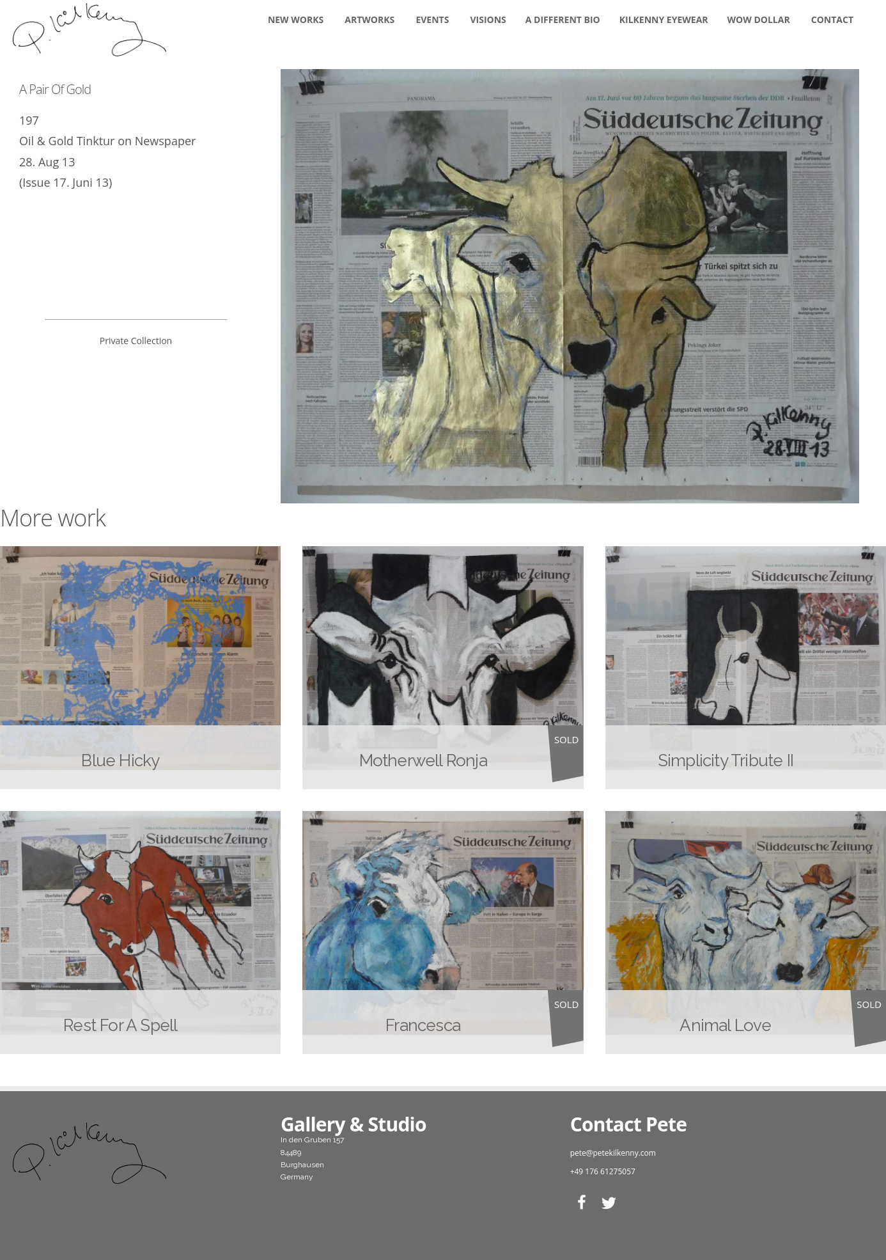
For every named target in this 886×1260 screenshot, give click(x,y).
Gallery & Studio (353, 1124)
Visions (488, 19)
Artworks (369, 19)
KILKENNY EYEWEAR (663, 19)
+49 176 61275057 (602, 1171)
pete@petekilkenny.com (613, 1152)
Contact (832, 19)
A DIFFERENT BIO (562, 19)
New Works (295, 19)
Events (432, 19)
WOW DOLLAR (758, 19)
